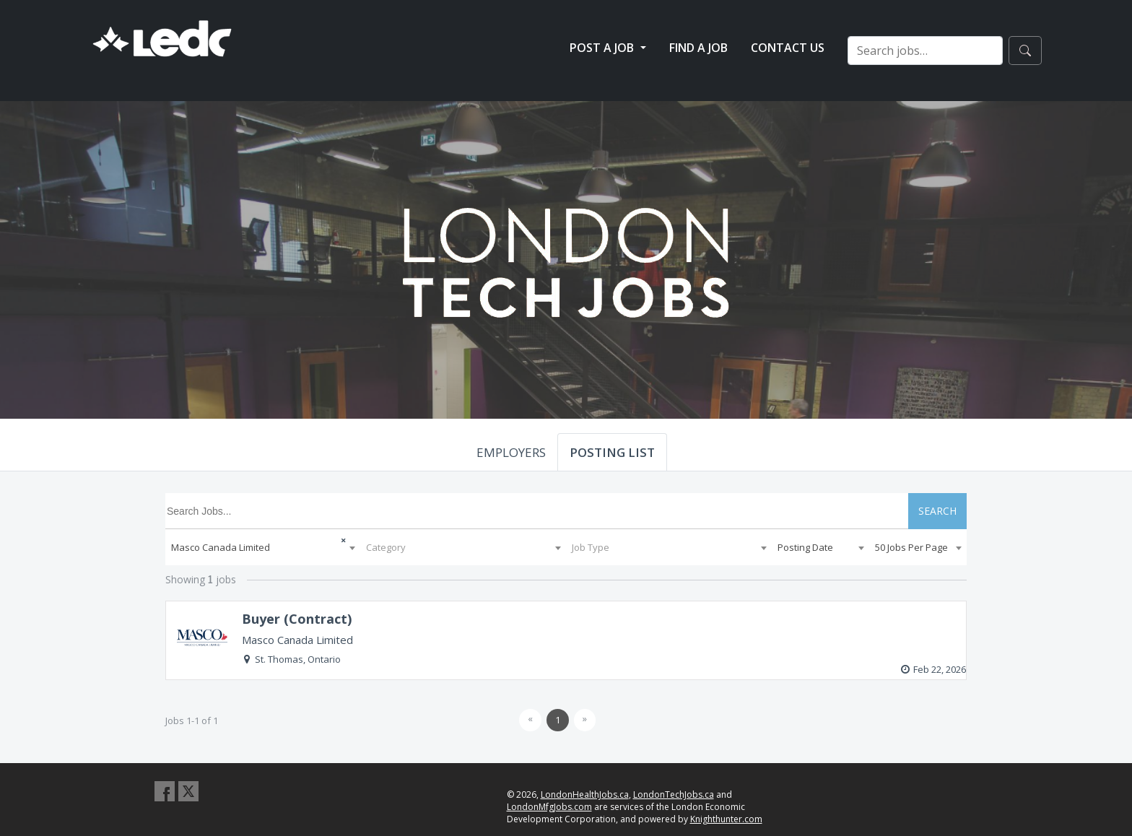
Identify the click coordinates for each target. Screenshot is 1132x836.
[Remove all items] (332, 538)
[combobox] (262, 547)
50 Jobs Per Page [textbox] (911, 547)
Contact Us (787, 48)
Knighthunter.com (726, 819)
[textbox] (463, 547)
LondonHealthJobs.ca (585, 794)
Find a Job (698, 48)
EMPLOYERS (511, 452)
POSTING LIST (612, 452)
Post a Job (603, 48)
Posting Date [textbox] (805, 547)
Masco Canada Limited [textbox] (220, 547)
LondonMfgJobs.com (549, 807)
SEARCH (937, 511)
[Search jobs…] (925, 50)
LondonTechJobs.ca (673, 794)
